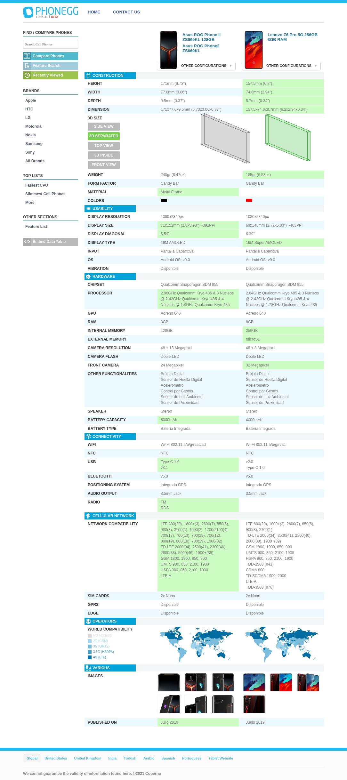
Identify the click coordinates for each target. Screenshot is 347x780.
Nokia (30, 135)
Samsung (34, 143)
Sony (30, 152)
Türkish (130, 758)
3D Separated (103, 136)
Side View (104, 126)
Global (32, 758)
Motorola (33, 126)
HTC (29, 109)
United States (55, 758)
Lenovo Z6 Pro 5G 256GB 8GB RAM (293, 37)
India (112, 758)
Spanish (168, 758)
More (30, 202)
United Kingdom (87, 758)
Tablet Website (220, 758)
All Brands (34, 161)
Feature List (36, 226)
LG (28, 118)
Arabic (148, 758)
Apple (30, 100)
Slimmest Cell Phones (45, 194)
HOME (94, 12)
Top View (103, 145)
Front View (104, 165)
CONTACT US (126, 12)
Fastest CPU (36, 185)
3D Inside (103, 155)
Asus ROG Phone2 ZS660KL (201, 48)
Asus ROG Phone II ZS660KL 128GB (201, 37)
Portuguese (192, 758)
